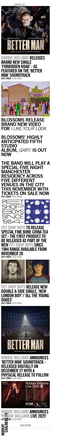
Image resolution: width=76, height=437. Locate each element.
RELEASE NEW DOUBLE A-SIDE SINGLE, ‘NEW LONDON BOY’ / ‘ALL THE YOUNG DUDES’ (25, 293)
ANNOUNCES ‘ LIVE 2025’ (24, 414)
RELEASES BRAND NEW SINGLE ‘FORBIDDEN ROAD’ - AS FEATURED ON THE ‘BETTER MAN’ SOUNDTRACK (23, 66)
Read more (17, 78)
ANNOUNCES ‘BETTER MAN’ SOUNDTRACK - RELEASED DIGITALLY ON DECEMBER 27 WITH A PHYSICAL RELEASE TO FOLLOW (24, 366)
